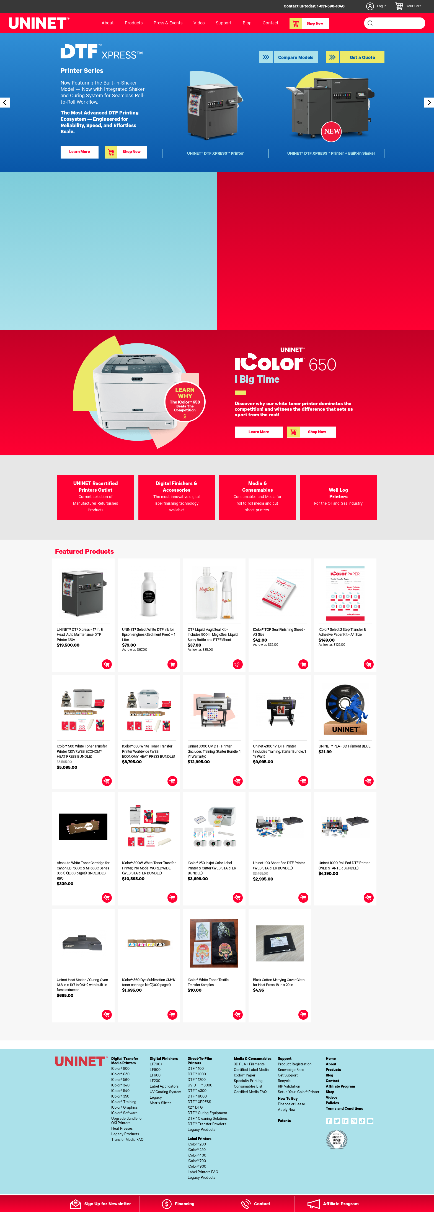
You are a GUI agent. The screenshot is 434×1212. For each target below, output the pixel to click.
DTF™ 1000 (197, 1075)
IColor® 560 (120, 1080)
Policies (332, 1103)
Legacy (156, 1098)
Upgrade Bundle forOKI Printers (127, 1121)
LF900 (155, 1070)
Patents (284, 1121)
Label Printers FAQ (203, 1172)
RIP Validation (289, 1087)
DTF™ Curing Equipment (207, 1113)
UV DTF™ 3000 (200, 1086)
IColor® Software (124, 1113)
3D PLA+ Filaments (249, 1065)
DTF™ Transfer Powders (207, 1124)
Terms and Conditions (344, 1109)
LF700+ (156, 1065)
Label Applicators (164, 1087)
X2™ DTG (195, 1108)
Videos (331, 1098)
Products (134, 23)
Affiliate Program (340, 1087)
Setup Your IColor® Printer (298, 1092)
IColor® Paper (244, 1076)
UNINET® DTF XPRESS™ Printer (215, 154)
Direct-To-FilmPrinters (200, 1061)
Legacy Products (125, 1134)
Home (331, 1059)
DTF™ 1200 (197, 1080)
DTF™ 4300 (197, 1091)
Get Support (288, 1076)
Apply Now (286, 1110)
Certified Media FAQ (250, 1092)
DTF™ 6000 (197, 1097)
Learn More (79, 152)
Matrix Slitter (160, 1103)
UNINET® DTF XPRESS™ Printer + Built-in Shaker (331, 154)
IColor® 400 (197, 1156)
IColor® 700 (197, 1161)
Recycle (284, 1081)
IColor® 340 (120, 1086)
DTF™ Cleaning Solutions (208, 1119)
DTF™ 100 (196, 1069)
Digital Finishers (164, 1059)
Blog (247, 23)
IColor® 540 (120, 1091)
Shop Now (306, 23)
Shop (330, 1092)
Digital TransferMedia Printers (124, 1061)
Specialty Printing (248, 1081)
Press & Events (168, 23)
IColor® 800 (120, 1069)
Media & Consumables (253, 1059)
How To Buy (288, 1099)
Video (199, 23)
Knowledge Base (291, 1070)
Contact (270, 23)
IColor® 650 (120, 1075)
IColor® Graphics (124, 1108)
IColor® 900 (197, 1167)
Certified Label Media (251, 1070)
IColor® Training (123, 1102)
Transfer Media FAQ (127, 1140)
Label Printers (199, 1139)
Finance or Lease (291, 1105)
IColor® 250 (197, 1150)
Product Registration (294, 1065)
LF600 (155, 1076)
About (108, 23)
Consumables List (248, 1087)
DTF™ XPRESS (199, 1102)
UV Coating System (165, 1092)
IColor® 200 (197, 1145)
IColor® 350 (120, 1097)
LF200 (155, 1081)
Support (224, 23)
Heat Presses (122, 1129)
